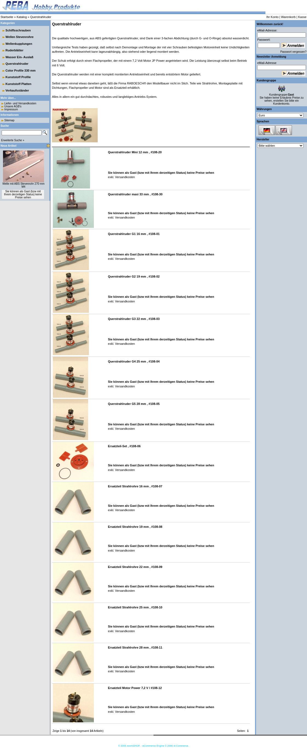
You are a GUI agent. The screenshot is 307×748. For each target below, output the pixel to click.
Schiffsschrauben (18, 30)
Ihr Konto (272, 17)
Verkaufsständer (17, 90)
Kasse (302, 17)
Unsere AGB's (13, 106)
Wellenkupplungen (18, 43)
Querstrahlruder (40, 17)
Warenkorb (288, 17)
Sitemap (9, 120)
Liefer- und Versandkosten (20, 103)
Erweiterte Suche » (12, 140)
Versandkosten (124, 177)
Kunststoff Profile (18, 77)
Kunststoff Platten (18, 84)
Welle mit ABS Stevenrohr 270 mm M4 (23, 185)
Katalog (22, 17)
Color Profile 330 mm (20, 70)
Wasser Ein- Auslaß (19, 57)
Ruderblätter (14, 50)
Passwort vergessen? (293, 51)
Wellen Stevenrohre (19, 37)
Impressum (11, 109)
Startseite (7, 17)
